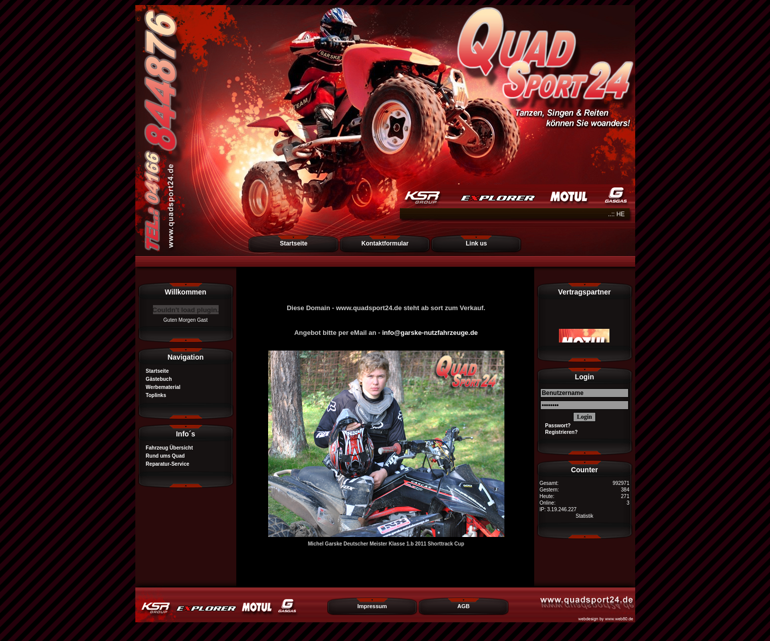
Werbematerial (160, 387)
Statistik (584, 516)
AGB (463, 606)
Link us (476, 243)
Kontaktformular (385, 243)
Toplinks (153, 395)
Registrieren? (559, 432)
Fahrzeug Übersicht (166, 448)
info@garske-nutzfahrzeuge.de (430, 332)
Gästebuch (156, 379)
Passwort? (555, 425)
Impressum (372, 606)
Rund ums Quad (162, 456)
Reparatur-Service (164, 464)
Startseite (293, 243)
